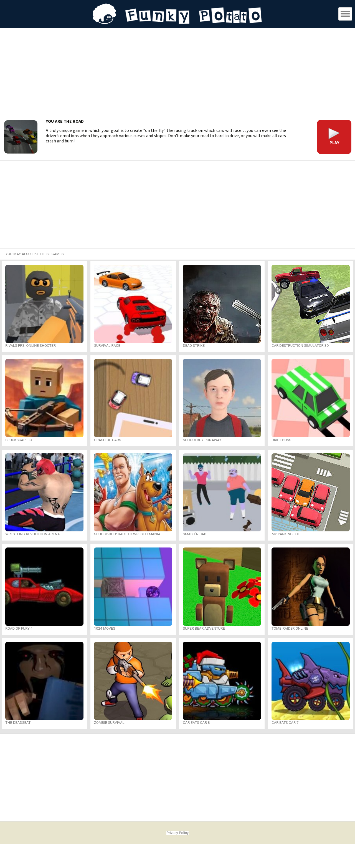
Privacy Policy (177, 833)
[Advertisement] (177, 73)
